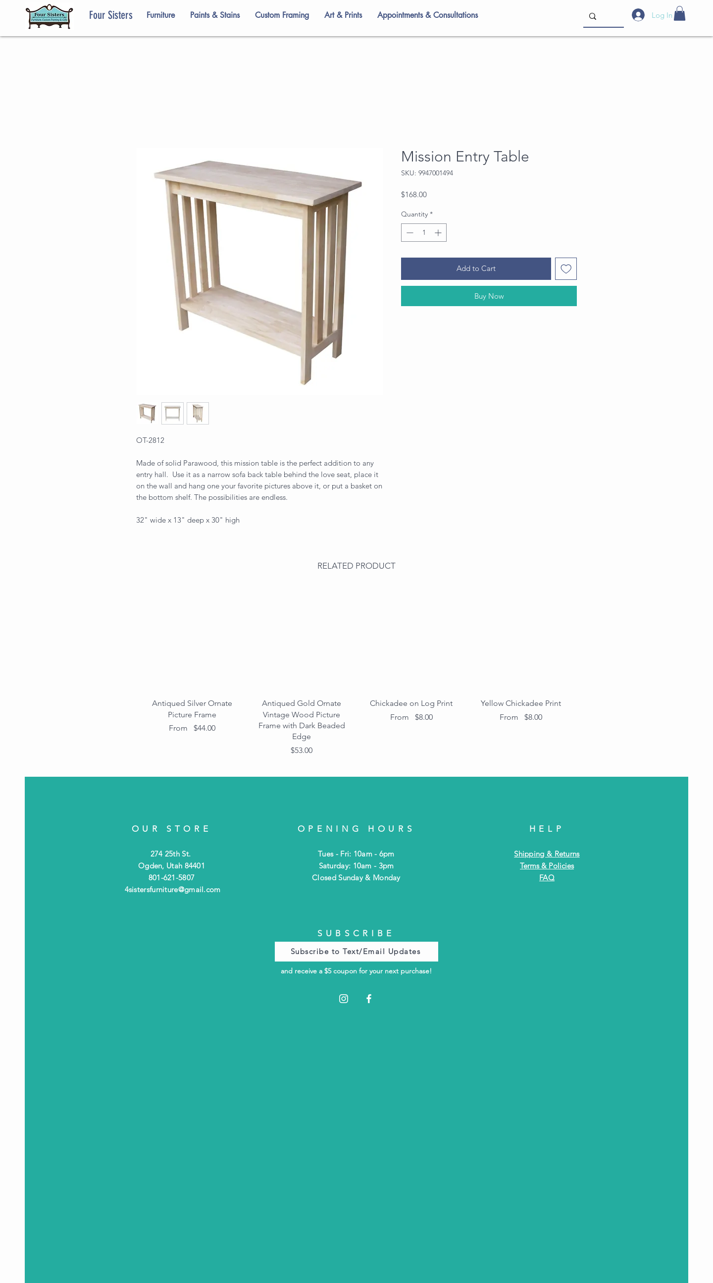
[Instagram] (344, 999)
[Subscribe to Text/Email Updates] (356, 952)
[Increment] (439, 232)
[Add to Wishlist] (566, 269)
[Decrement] (409, 232)
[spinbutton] (424, 232)
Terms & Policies (547, 865)
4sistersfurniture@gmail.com (173, 889)
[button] (679, 13)
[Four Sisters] (128, 15)
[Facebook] (369, 999)
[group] (356, 676)
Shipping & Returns (546, 853)
